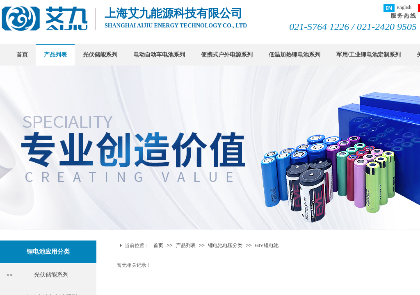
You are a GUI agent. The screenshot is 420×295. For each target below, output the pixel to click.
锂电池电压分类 (225, 245)
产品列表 (55, 55)
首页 (22, 55)
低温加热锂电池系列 (294, 55)
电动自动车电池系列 (159, 55)
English (397, 8)
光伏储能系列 (100, 55)
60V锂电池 (266, 245)
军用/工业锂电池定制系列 (368, 55)
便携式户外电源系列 (227, 55)
